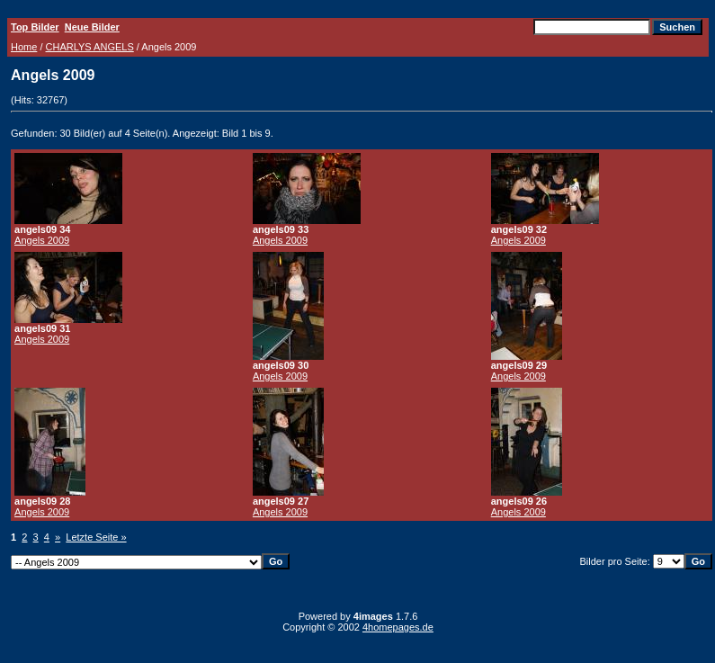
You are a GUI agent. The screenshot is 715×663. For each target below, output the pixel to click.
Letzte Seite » (96, 537)
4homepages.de (397, 627)
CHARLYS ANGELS (90, 46)
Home (24, 46)
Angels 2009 (41, 240)
